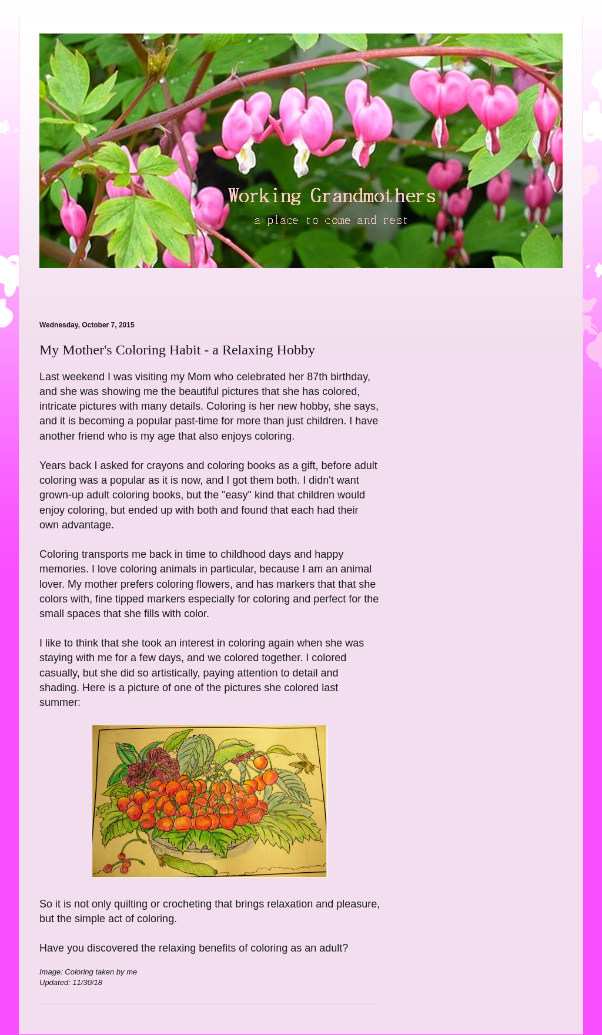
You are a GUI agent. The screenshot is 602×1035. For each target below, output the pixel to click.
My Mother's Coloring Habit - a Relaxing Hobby (177, 349)
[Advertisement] (177, 287)
